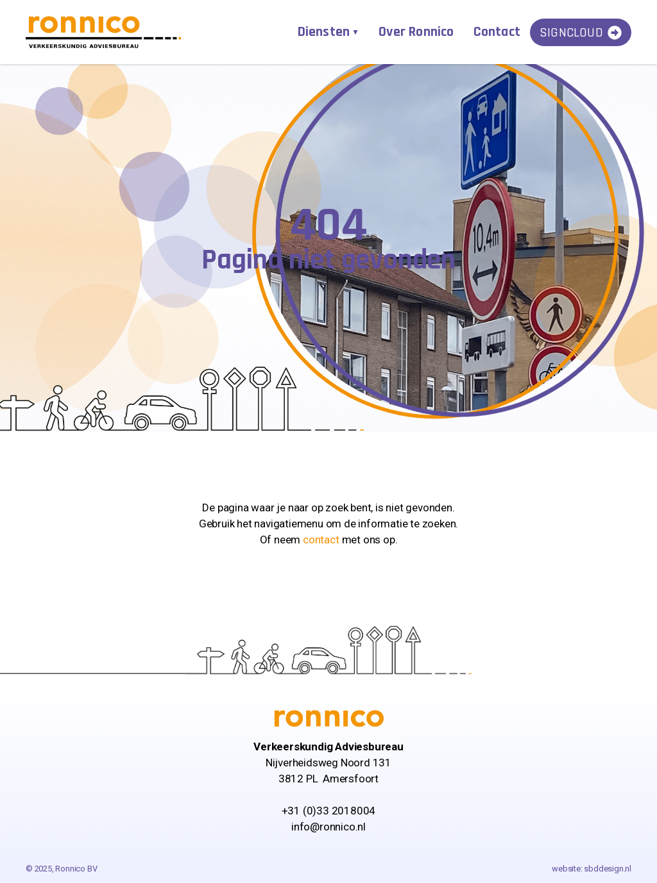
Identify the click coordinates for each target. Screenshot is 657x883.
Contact (497, 32)
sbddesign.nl (607, 868)
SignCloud (581, 32)
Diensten (324, 32)
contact (321, 539)
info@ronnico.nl (328, 826)
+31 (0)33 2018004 (329, 810)
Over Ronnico (416, 32)
